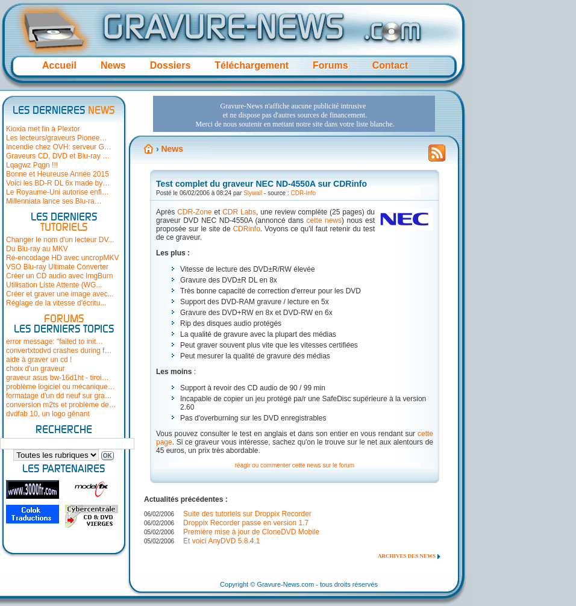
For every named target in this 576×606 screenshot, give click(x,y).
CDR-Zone (194, 212)
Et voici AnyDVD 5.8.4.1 (221, 541)
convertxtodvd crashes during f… (58, 350)
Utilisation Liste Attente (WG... (54, 285)
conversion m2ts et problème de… (61, 405)
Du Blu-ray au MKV (37, 249)
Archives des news (407, 556)
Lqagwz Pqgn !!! (32, 165)
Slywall (252, 193)
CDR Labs (239, 212)
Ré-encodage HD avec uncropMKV (62, 258)
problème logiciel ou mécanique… (60, 387)
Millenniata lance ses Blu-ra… (54, 201)
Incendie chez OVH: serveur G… (58, 147)
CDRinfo (246, 229)
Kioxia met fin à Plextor (43, 129)
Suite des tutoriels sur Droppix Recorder (247, 514)
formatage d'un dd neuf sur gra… (59, 396)
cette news (324, 220)
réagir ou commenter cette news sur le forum (294, 465)
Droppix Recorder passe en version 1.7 (245, 523)
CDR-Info (303, 193)
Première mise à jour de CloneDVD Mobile (251, 532)
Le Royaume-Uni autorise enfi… (57, 192)
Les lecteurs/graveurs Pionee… (56, 138)
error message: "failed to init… (54, 341)
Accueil (59, 65)
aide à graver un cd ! (39, 359)
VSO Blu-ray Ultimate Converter (57, 267)
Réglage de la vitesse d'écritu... (56, 303)
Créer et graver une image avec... (60, 294)
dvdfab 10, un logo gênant (48, 414)
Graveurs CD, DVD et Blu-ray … (58, 156)
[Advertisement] (294, 114)
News (113, 65)
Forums (330, 65)
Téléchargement (251, 65)
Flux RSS (436, 157)
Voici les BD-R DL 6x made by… (58, 183)
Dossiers (170, 65)
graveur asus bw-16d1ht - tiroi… (57, 377)
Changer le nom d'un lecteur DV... (60, 240)
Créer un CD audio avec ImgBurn (59, 276)
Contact (390, 65)
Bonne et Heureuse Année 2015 (57, 174)
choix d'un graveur (35, 368)
